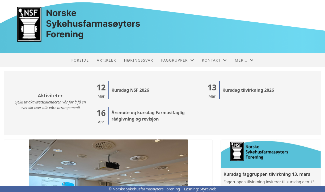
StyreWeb (208, 188)
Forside (80, 60)
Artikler (106, 60)
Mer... (244, 60)
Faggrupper (177, 60)
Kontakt (214, 60)
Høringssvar (138, 60)
